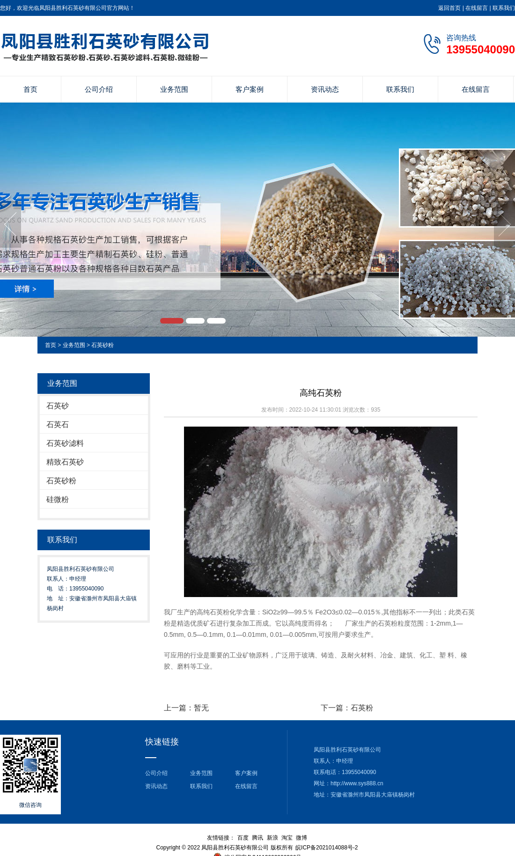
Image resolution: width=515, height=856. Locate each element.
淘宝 (287, 837)
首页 (30, 89)
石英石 (57, 424)
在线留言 (476, 8)
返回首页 (449, 8)
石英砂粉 (102, 345)
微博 (301, 837)
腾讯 (257, 837)
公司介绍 (99, 89)
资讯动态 (325, 89)
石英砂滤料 (65, 443)
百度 (243, 837)
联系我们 (504, 8)
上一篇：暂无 (186, 708)
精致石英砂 (65, 462)
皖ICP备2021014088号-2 (326, 847)
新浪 (272, 837)
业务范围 (174, 89)
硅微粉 (57, 499)
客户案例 (249, 89)
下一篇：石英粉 (347, 708)
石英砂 (57, 406)
